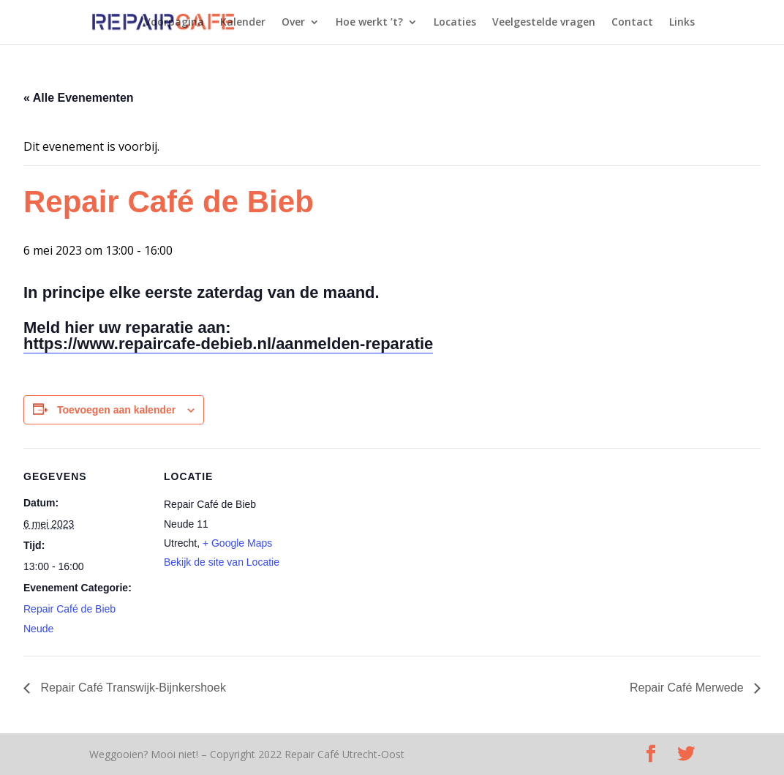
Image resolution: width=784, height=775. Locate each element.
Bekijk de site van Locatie (221, 562)
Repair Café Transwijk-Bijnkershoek (131, 687)
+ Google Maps (237, 543)
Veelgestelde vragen (543, 23)
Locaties (455, 23)
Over (293, 23)
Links (682, 23)
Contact (632, 23)
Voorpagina (174, 23)
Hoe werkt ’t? (369, 23)
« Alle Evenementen (78, 97)
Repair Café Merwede (688, 687)
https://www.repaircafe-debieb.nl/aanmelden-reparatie (228, 343)
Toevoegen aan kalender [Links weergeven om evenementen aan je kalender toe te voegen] (116, 410)
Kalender (242, 23)
